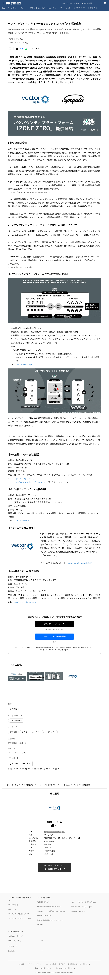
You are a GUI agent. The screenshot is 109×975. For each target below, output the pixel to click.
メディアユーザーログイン (54, 624)
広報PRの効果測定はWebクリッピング (50, 920)
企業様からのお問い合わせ (42, 968)
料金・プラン (12, 909)
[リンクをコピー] (38, 49)
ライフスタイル (79, 8)
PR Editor (40, 925)
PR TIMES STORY (42, 902)
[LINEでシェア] (26, 49)
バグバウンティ (49, 732)
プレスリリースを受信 (70, 3)
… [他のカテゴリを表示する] (98, 7)
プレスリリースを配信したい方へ (19, 918)
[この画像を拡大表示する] (17, 676)
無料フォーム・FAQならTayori (81, 907)
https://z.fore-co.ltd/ (22, 520)
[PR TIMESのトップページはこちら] (13, 3)
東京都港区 (12, 743)
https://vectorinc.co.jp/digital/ (79, 563)
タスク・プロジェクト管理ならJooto (83, 902)
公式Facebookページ (15, 936)
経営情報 (13, 709)
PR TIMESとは (13, 905)
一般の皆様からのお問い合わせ (65, 968)
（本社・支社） (24, 743)
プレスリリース (17, 785)
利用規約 (62, 964)
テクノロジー (13, 8)
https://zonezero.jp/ (24, 364)
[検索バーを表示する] (105, 3)
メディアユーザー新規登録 (54, 637)
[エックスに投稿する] (17, 49)
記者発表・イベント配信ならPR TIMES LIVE (51, 911)
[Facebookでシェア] (22, 49)
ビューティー (52, 8)
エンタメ (41, 8)
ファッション (65, 8)
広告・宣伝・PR (16, 721)
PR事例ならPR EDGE (78, 911)
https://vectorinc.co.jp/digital (18, 753)
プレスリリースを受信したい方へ (19, 914)
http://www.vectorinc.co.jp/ (25, 602)
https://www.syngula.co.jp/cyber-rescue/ (30, 482)
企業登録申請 (87, 3)
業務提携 (13, 732)
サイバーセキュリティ (30, 732)
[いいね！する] (10, 49)
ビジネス (91, 8)
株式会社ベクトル (32, 785)
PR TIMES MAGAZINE (44, 916)
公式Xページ (12, 946)
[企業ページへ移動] (54, 808)
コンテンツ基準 (50, 964)
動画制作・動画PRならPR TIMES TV (49, 907)
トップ (6, 785)
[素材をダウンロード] (33, 49)
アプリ (32, 8)
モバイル (24, 8)
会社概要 (21, 964)
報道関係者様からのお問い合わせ (79, 964)
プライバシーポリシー (34, 964)
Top (3, 8)
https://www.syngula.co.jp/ (25, 478)
